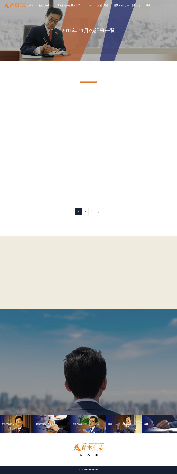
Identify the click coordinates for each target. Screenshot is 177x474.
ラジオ (88, 5)
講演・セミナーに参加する (127, 5)
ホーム (30, 5)
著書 (148, 5)
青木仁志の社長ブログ (69, 5)
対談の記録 (102, 5)
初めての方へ (45, 5)
